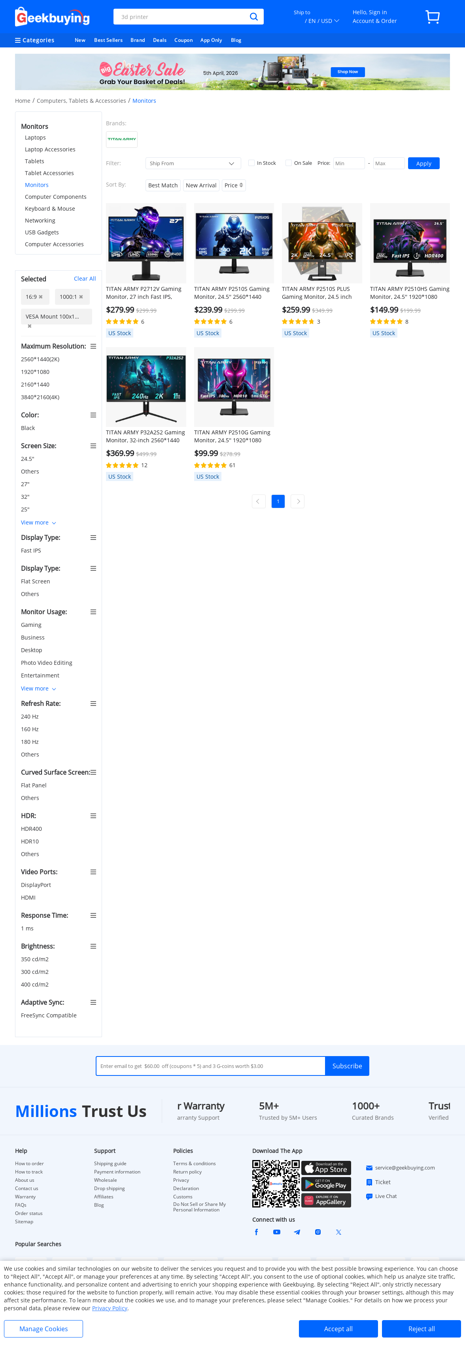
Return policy (187, 1172)
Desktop (32, 650)
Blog (236, 40)
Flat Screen (36, 581)
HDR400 (32, 828)
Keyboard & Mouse (50, 208)
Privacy (181, 1180)
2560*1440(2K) (41, 359)
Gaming (32, 624)
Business (33, 637)
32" (26, 496)
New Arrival (201, 185)
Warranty (25, 1197)
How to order (29, 1163)
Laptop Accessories (50, 149)
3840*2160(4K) (41, 397)
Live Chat (381, 1196)
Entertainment (41, 675)
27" (26, 484)
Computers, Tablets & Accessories (81, 100)
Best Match (163, 185)
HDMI (29, 897)
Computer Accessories (54, 244)
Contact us (26, 1188)
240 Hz (30, 716)
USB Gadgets (42, 232)
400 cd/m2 (35, 984)
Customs (183, 1197)
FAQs (20, 1205)
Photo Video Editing (47, 662)
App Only (211, 40)
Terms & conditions (194, 1163)
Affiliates (103, 1197)
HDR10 (30, 841)
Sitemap (24, 1221)
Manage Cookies (43, 1328)
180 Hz (30, 741)
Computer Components (56, 196)
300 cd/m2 (35, 971)
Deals (160, 40)
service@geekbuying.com (400, 1168)
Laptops (35, 137)
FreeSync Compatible (49, 1015)
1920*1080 (36, 371)
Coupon (183, 40)
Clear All (85, 278)
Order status (29, 1213)
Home (22, 100)
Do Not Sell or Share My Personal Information (199, 1207)
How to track (29, 1172)
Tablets (34, 161)
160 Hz (30, 729)
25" (26, 509)
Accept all (338, 1328)
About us (24, 1180)
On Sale (298, 162)
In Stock (262, 162)
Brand (137, 40)
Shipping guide (110, 1163)
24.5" (28, 458)
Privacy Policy (109, 1308)
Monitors (37, 185)
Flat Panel (34, 785)
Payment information (117, 1172)
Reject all (421, 1328)
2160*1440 (36, 384)
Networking (40, 220)
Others (31, 471)
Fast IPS (32, 550)
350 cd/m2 (35, 959)
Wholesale (105, 1180)
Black (28, 428)
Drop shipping (109, 1188)
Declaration (186, 1188)
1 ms (28, 928)
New (80, 40)
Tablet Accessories (49, 173)
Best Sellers (108, 40)
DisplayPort (37, 885)
